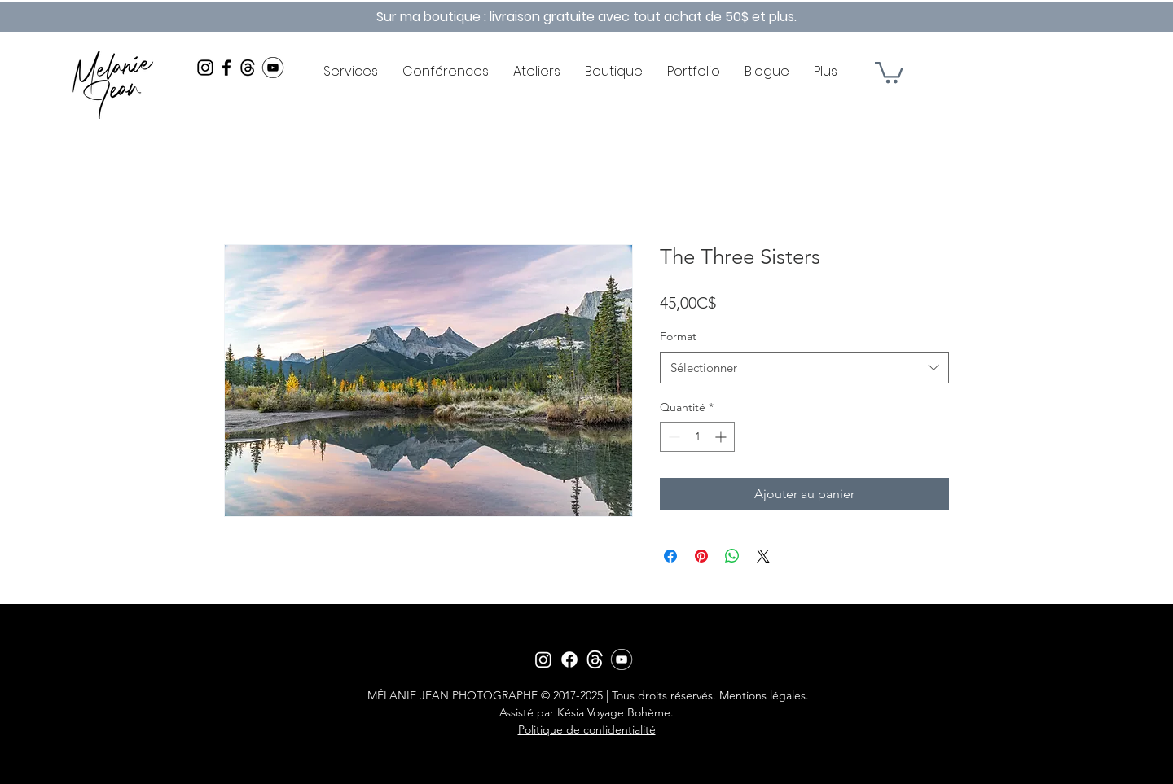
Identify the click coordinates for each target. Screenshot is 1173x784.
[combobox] (804, 367)
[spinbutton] (697, 437)
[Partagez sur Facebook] (670, 556)
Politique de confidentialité (587, 729)
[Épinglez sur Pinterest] (701, 556)
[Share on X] (763, 556)
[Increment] (722, 437)
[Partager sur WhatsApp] (732, 556)
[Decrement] (672, 437)
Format (678, 336)
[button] (889, 71)
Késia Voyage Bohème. (615, 712)
